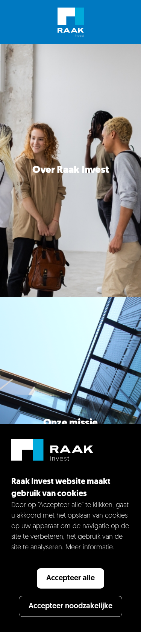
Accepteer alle (70, 578)
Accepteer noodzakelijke (70, 606)
